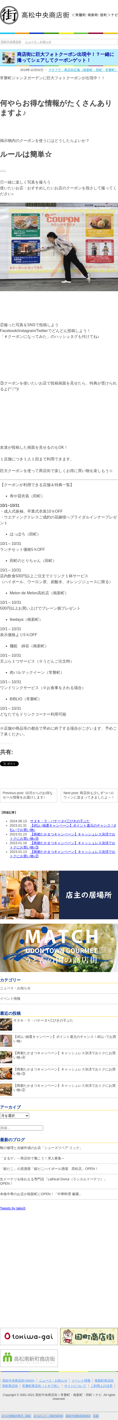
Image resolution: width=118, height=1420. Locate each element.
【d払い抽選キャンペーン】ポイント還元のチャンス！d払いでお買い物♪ (58, 1040)
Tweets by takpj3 (12, 1208)
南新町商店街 (104, 1380)
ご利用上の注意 (102, 1386)
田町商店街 (10, 1386)
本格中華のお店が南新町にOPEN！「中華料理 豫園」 (41, 1194)
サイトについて (75, 1386)
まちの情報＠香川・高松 (16, 1415)
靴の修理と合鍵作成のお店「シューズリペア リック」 (41, 1148)
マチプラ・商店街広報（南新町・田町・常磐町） (83, 70)
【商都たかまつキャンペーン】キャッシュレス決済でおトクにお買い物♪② (58, 1089)
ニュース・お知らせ (38, 42)
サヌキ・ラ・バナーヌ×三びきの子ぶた (60, 821)
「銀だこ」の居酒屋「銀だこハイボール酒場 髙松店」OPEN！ (49, 1169)
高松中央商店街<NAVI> (18, 1380)
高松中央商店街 (11, 42)
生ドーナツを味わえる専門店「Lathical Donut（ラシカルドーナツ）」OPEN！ (53, 1181)
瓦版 (96, 1415)
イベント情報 (10, 998)
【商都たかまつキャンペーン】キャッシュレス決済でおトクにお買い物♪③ (58, 1072)
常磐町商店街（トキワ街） (41, 1386)
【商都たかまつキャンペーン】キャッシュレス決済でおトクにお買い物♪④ (58, 1056)
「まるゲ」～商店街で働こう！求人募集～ (32, 1158)
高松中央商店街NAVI (78, 1415)
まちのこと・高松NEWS (48, 1415)
